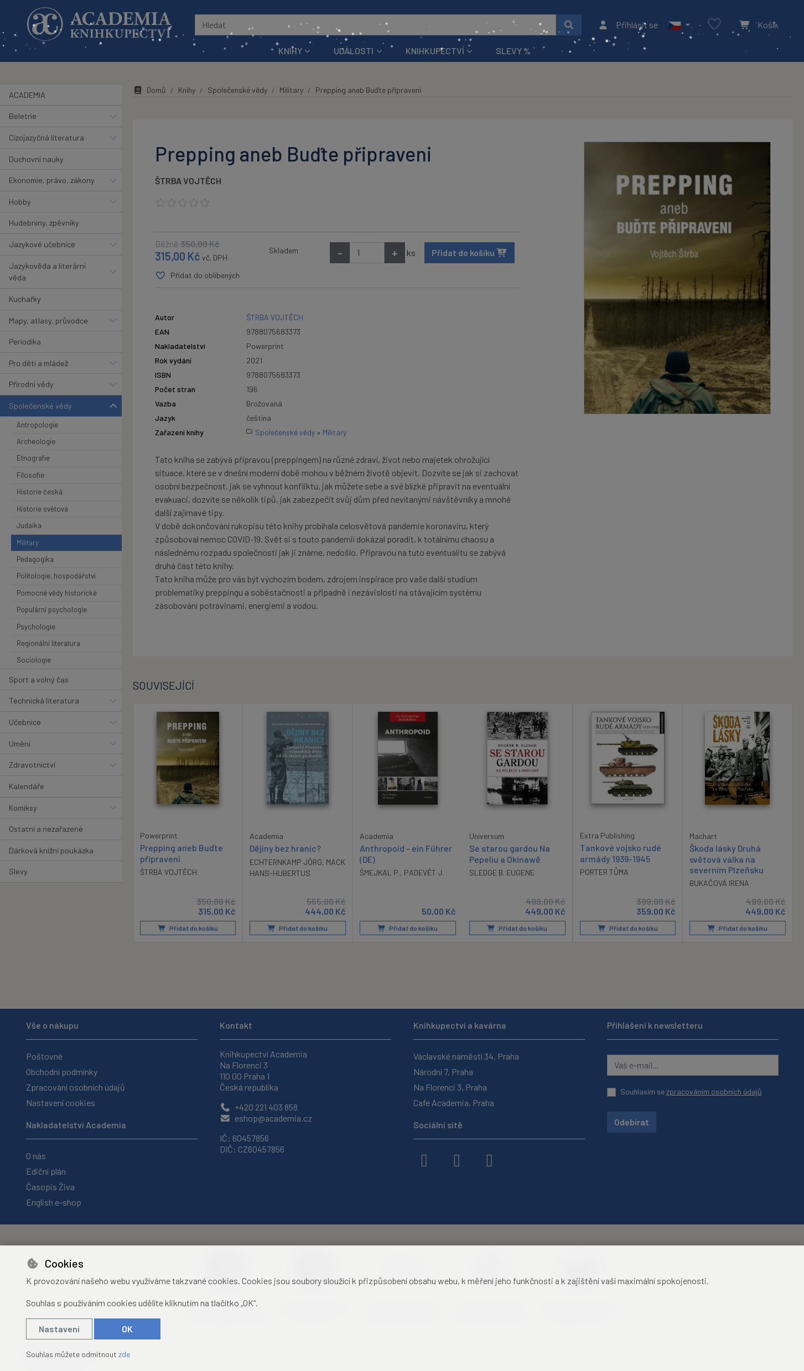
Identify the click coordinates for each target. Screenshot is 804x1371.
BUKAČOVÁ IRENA (719, 883)
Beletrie (23, 116)
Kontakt (236, 1025)
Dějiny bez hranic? (285, 848)
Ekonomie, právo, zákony (52, 180)
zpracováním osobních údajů (714, 1091)
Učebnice (25, 722)
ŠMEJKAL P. (380, 872)
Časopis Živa (50, 1186)
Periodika (25, 341)
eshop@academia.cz (266, 1118)
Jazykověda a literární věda (47, 272)
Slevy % (513, 50)
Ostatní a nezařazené (46, 828)
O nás (36, 1155)
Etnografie (33, 457)
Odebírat (631, 1122)
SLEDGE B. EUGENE (502, 872)
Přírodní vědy (31, 384)
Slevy (18, 871)
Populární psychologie (52, 609)
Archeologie (36, 441)
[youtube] (490, 1159)
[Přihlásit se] (628, 25)
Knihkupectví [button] (435, 50)
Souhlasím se (691, 1091)
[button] (678, 25)
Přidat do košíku (469, 252)
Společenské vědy (40, 405)
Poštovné (44, 1056)
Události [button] (354, 50)
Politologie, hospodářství (56, 575)
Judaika (29, 525)
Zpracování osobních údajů (75, 1087)
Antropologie (37, 424)
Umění (19, 743)
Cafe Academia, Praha (453, 1102)
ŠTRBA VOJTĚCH (188, 180)
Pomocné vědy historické (57, 592)
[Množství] (367, 252)
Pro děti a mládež (38, 363)
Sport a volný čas (39, 679)
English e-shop (53, 1202)
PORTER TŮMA (604, 872)
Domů (149, 90)
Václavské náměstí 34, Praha (466, 1056)
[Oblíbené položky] (714, 25)
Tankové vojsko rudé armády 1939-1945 (620, 852)
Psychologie (36, 626)
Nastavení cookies (60, 1102)
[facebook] (424, 1159)
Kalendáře (26, 786)
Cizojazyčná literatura (46, 137)
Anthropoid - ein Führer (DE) (406, 853)
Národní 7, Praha (443, 1071)
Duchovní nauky (36, 159)
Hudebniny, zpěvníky (44, 222)
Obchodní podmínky (61, 1071)
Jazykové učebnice (42, 244)
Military (28, 542)
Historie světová (42, 508)
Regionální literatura (48, 643)
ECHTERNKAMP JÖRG (286, 862)
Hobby (20, 201)
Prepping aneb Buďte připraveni (181, 852)
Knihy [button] (290, 50)
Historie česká (40, 491)
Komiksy (23, 807)
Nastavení (59, 1328)
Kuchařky (25, 299)
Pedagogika (35, 559)
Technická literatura (44, 700)
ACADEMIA (27, 95)
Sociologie (34, 659)
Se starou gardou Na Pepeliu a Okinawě (509, 853)
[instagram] (457, 1159)
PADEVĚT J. (424, 872)
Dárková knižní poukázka (51, 850)
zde (124, 1354)
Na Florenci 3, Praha (450, 1087)
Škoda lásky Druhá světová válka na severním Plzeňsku (726, 858)
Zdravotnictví (32, 764)
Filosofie (30, 475)
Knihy (186, 90)
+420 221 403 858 (259, 1107)
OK (127, 1328)
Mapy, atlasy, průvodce (48, 320)
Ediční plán (46, 1171)
